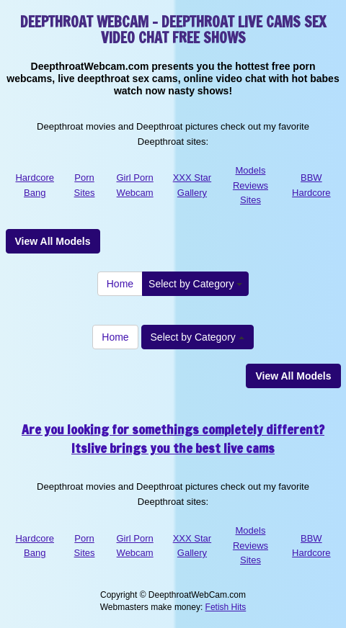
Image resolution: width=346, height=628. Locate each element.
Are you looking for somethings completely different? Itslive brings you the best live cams (173, 438)
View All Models (53, 241)
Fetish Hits (226, 607)
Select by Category (195, 284)
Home (120, 284)
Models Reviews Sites (250, 185)
